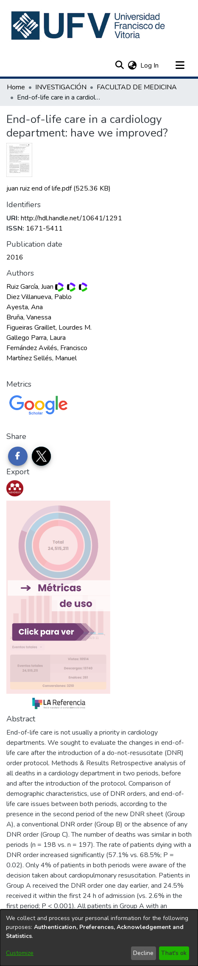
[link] (58, 188)
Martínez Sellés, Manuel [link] (41, 358)
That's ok (174, 953)
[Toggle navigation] (180, 65)
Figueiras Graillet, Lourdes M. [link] (49, 327)
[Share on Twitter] (41, 456)
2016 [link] (14, 257)
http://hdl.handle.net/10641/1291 (71, 218)
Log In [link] (149, 65)
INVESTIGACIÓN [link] (60, 87)
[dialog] (99, 937)
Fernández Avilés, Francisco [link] (46, 348)
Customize (19, 953)
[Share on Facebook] (18, 456)
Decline (143, 953)
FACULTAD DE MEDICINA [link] (137, 87)
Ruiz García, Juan (29, 286)
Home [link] (16, 87)
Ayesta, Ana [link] (24, 307)
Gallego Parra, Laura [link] (36, 337)
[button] (88, 25)
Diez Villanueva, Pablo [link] (39, 297)
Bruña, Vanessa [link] (28, 317)
